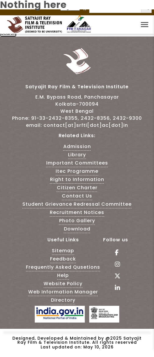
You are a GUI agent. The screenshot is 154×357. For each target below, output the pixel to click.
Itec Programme (77, 171)
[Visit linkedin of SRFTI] (115, 288)
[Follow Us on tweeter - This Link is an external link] (115, 276)
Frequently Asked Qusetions (63, 267)
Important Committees (77, 163)
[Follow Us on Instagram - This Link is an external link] (115, 264)
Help (63, 275)
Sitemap (63, 250)
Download (77, 228)
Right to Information (77, 179)
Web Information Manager (63, 291)
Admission (77, 146)
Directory (63, 300)
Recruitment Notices (77, 212)
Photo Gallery (77, 220)
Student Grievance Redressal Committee (77, 204)
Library (77, 154)
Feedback (63, 258)
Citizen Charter (77, 187)
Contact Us (77, 195)
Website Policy (63, 283)
